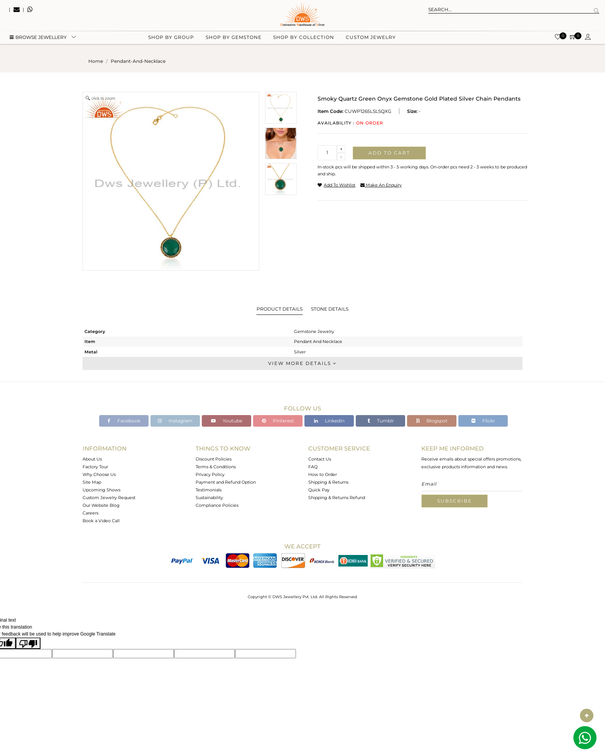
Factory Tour (95, 466)
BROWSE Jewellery (38, 39)
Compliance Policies (217, 505)
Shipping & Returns (328, 482)
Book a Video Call (101, 520)
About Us (92, 459)
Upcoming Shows (101, 490)
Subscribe (454, 501)
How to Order (322, 474)
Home (95, 61)
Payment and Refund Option (226, 482)
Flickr (483, 421)
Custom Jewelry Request (109, 497)
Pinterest (278, 421)
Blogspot (432, 421)
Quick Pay (319, 490)
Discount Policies (214, 459)
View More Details (302, 363)
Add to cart (389, 153)
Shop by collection (303, 39)
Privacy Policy (210, 474)
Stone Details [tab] (329, 309)
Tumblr (380, 421)
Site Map (92, 482)
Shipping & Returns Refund (336, 497)
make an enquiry (381, 185)
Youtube (226, 421)
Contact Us (319, 459)
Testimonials (208, 490)
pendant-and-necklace (138, 61)
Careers (90, 513)
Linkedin (329, 421)
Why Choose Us (99, 474)
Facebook (124, 421)
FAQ (313, 466)
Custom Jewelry (371, 39)
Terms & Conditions (216, 466)
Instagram (175, 421)
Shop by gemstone (234, 39)
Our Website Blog (101, 505)
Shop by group (171, 39)
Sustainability (209, 497)
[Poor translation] (28, 643)
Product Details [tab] (279, 309)
